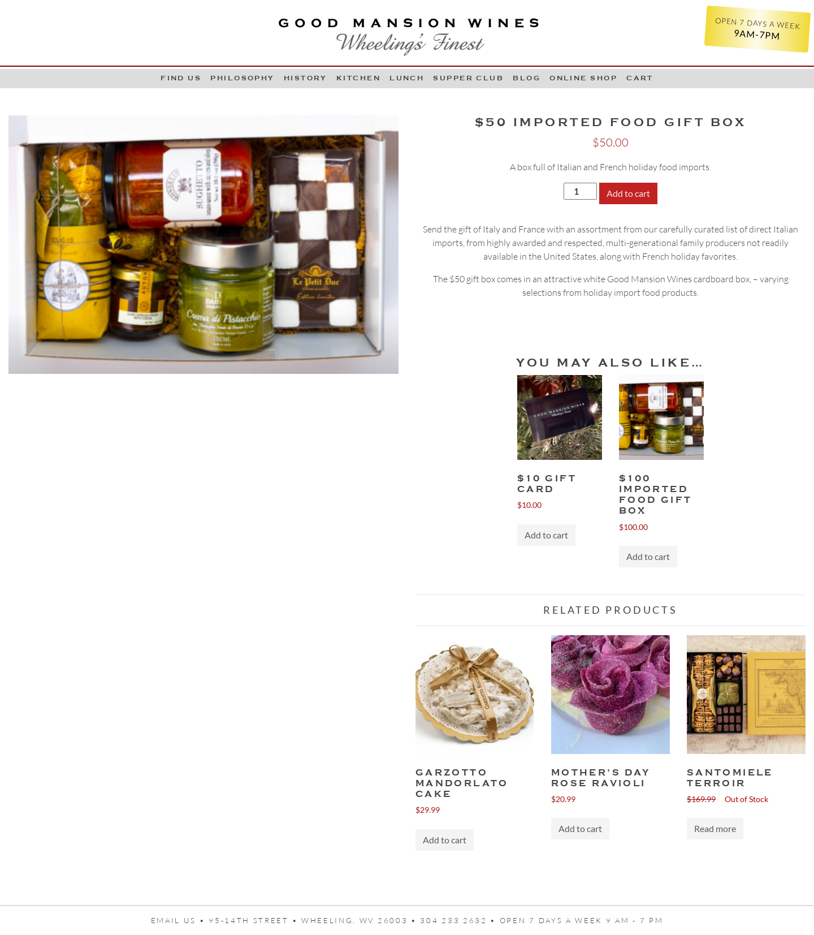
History (305, 78)
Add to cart (628, 193)
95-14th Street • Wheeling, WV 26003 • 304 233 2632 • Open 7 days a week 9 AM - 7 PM (436, 920)
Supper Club (468, 78)
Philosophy (242, 78)
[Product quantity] (580, 191)
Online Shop (583, 78)
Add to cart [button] (546, 534)
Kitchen (358, 78)
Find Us (181, 78)
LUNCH (406, 78)
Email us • (180, 920)
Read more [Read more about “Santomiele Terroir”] (715, 828)
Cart (639, 78)
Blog (526, 78)
